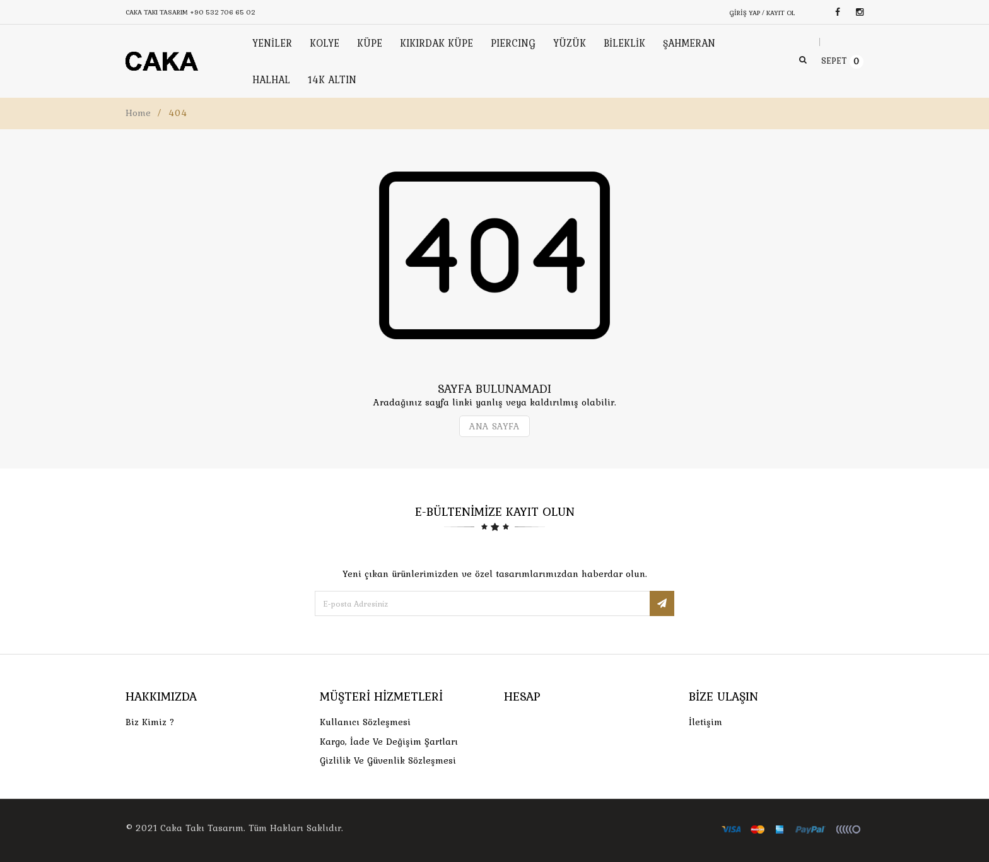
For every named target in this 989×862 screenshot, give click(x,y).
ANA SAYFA (494, 426)
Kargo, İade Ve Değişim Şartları (389, 741)
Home (138, 113)
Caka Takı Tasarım (201, 828)
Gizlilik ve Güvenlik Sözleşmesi (388, 760)
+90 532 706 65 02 (222, 12)
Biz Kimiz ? (150, 722)
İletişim (705, 722)
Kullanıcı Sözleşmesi (365, 722)
